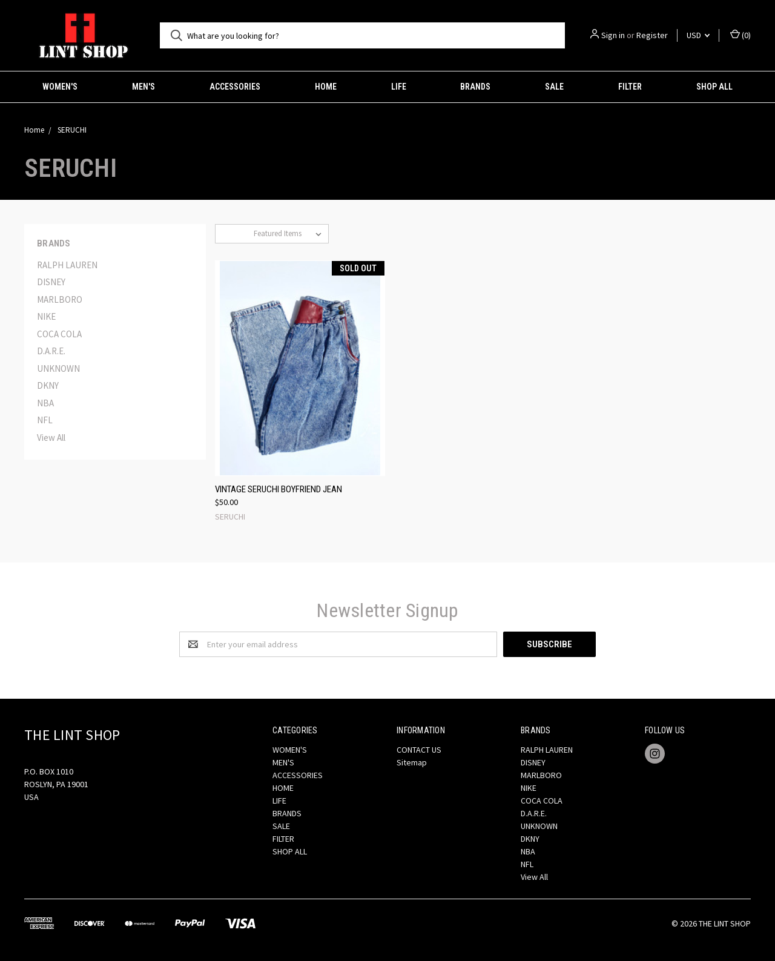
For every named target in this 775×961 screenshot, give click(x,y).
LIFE (398, 86)
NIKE (46, 316)
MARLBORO (59, 299)
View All (51, 437)
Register (652, 35)
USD (698, 35)
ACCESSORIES (234, 86)
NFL (45, 420)
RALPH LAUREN (67, 265)
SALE (554, 86)
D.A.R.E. (51, 351)
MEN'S (143, 86)
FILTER (630, 86)
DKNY (48, 385)
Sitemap (412, 762)
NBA (45, 403)
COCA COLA (59, 334)
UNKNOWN (58, 368)
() (740, 35)
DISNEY (51, 282)
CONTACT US (419, 749)
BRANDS (475, 86)
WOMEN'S (60, 86)
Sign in (613, 35)
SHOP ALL (714, 86)
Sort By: (234, 233)
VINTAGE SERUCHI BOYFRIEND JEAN (278, 489)
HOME (326, 86)
